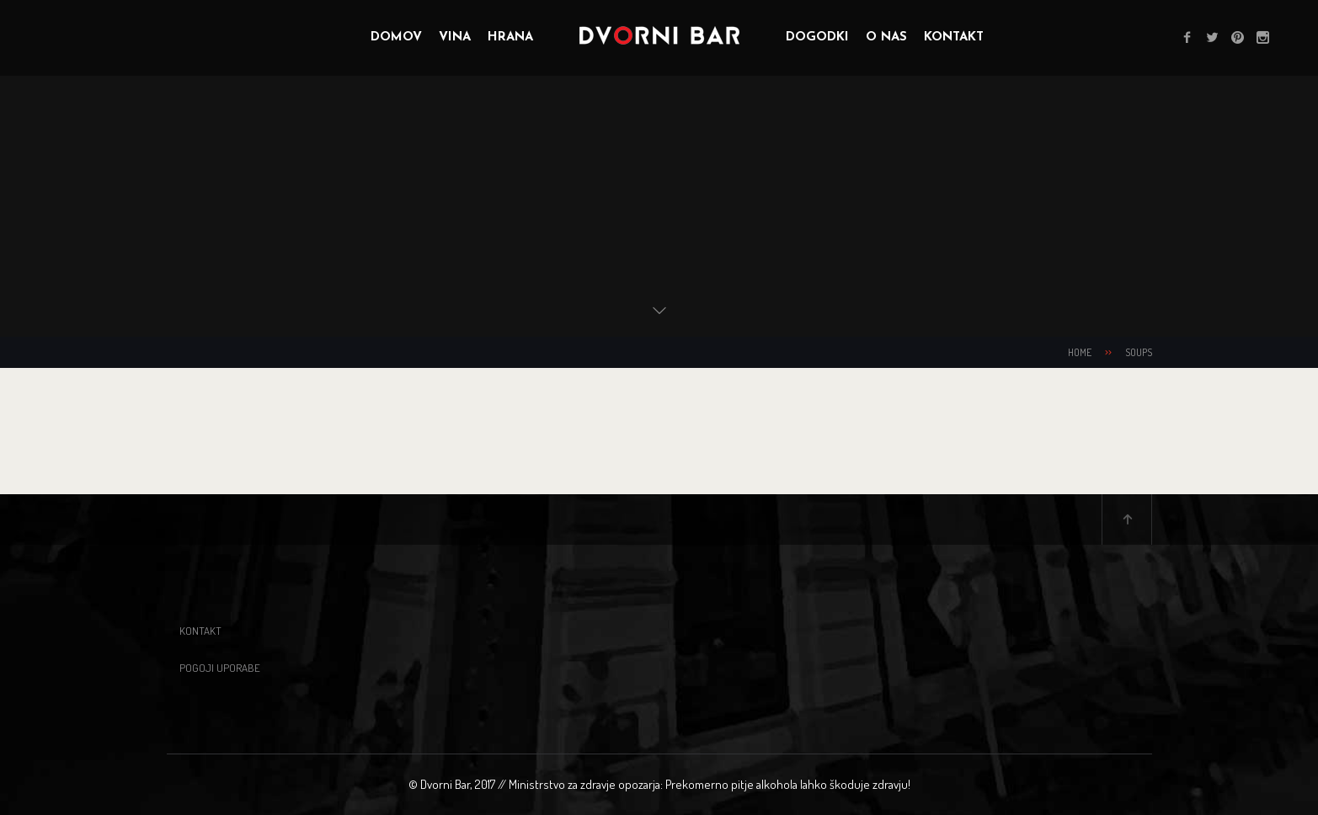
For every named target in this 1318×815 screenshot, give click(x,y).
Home (1079, 352)
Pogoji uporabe (219, 667)
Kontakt (200, 630)
